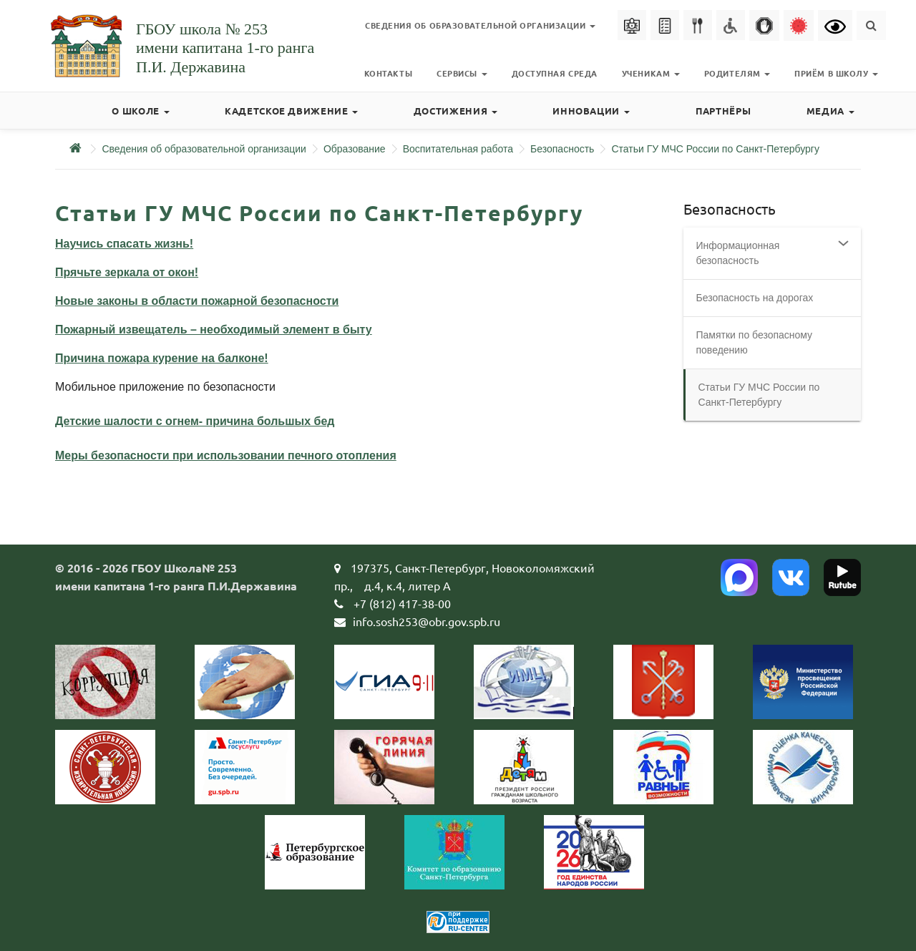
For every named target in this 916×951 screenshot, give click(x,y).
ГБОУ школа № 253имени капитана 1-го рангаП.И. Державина (225, 48)
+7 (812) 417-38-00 (402, 603)
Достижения (455, 110)
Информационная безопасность (738, 253)
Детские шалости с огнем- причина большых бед (194, 421)
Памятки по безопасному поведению (754, 342)
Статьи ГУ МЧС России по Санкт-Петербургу (715, 149)
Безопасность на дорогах (755, 297)
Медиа (830, 110)
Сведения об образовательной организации (204, 149)
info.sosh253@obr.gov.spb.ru (426, 621)
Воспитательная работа (458, 149)
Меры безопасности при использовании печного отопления (225, 455)
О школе (140, 110)
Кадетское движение (291, 110)
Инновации (591, 110)
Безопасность (562, 149)
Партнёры (723, 110)
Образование (354, 149)
